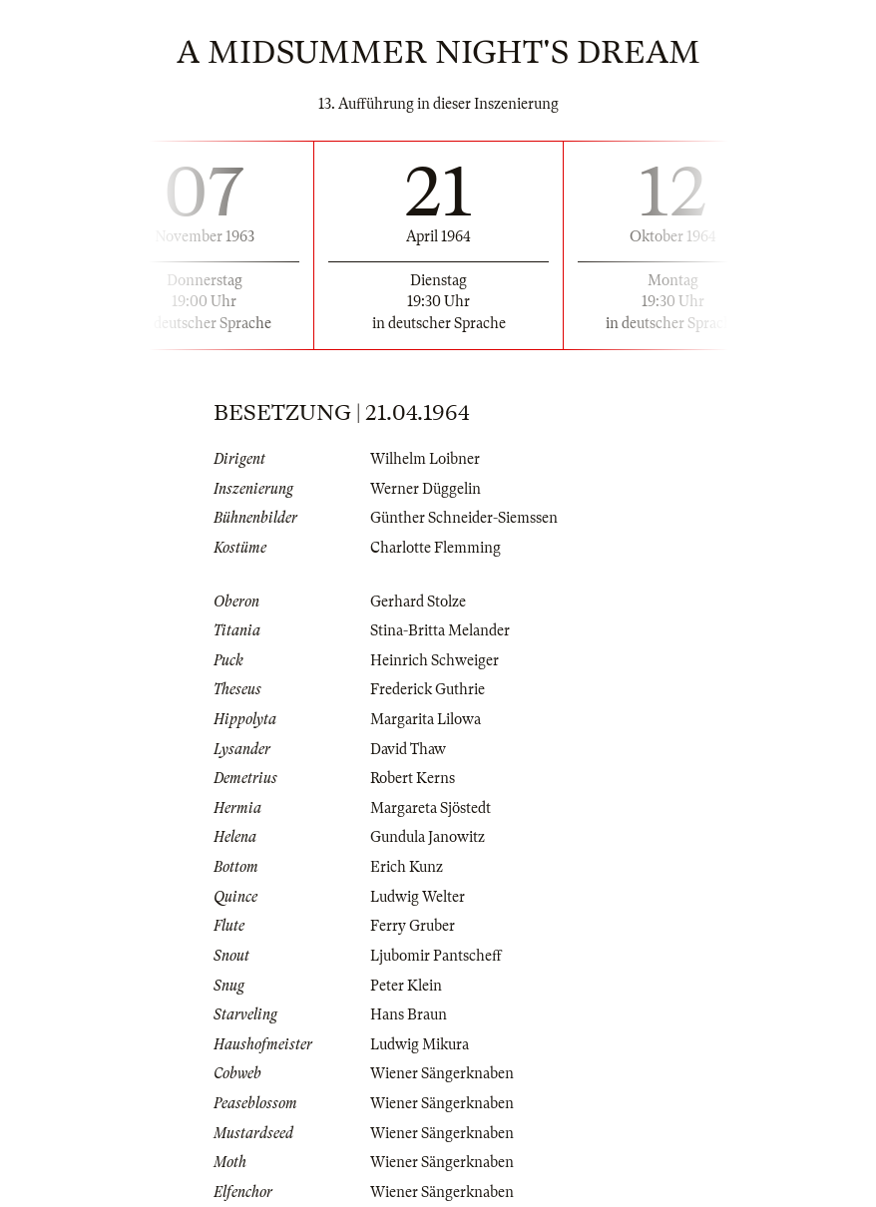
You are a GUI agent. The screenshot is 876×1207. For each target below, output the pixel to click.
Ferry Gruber (412, 926)
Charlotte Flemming (435, 548)
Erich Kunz (406, 867)
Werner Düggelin (425, 489)
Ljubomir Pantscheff (436, 956)
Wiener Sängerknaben (442, 1073)
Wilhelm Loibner (425, 459)
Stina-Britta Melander (440, 630)
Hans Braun (408, 1014)
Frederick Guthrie (427, 689)
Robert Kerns (412, 778)
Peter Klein (406, 986)
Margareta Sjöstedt (430, 808)
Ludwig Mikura (419, 1044)
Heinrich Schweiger (434, 660)
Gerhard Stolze (418, 601)
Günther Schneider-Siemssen (464, 518)
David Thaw (408, 749)
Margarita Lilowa (425, 719)
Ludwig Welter (417, 897)
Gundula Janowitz (427, 837)
